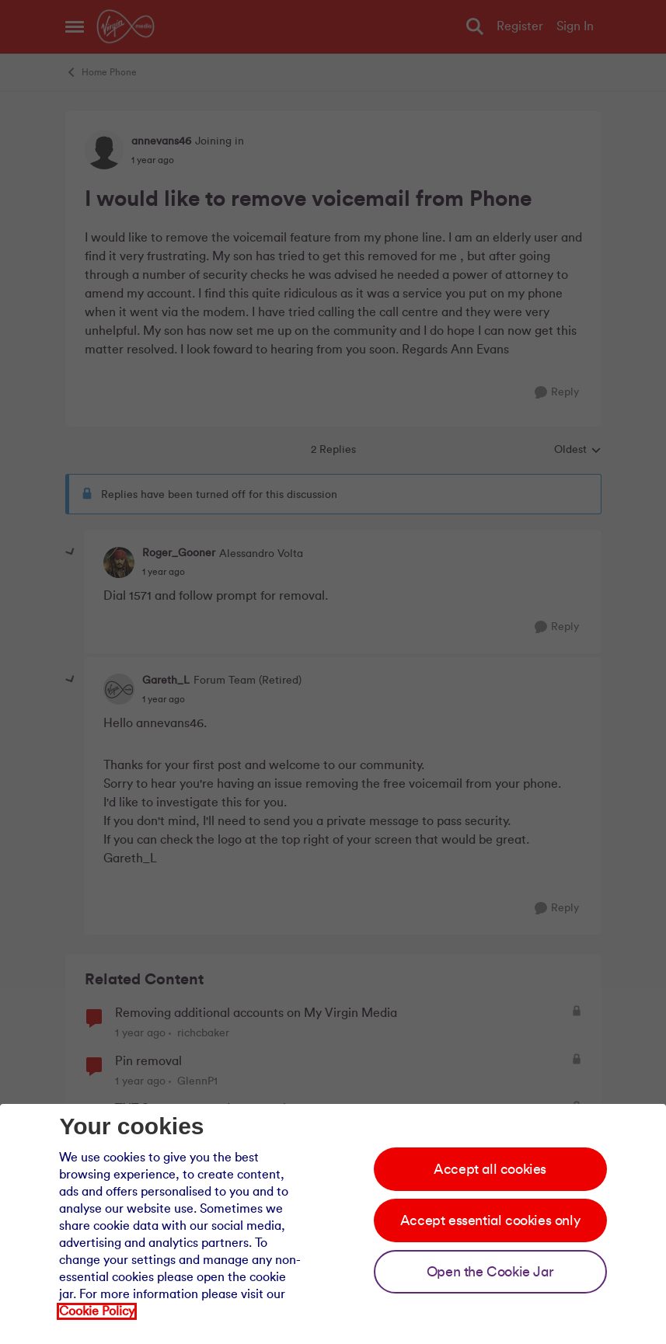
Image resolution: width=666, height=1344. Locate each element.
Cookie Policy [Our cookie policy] (96, 1311)
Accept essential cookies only (490, 1220)
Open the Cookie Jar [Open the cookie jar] (490, 1272)
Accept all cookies (490, 1169)
